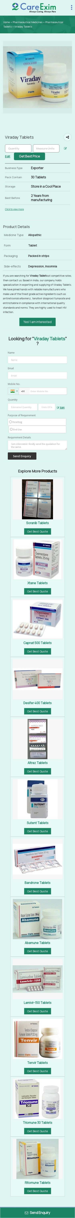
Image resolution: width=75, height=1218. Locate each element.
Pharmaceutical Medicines (27, 22)
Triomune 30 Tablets (37, 1123)
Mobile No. (14, 384)
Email (11, 368)
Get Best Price (29, 156)
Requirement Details (19, 437)
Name (11, 352)
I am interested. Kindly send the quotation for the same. (37, 445)
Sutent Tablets (37, 823)
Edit (61, 407)
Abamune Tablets (37, 943)
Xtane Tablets (37, 583)
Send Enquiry (37, 1212)
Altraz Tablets (38, 763)
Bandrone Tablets (37, 883)
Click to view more (14, 209)
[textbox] (46, 148)
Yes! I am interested (37, 322)
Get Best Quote (37, 531)
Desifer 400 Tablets (37, 703)
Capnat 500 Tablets (37, 643)
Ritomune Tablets (37, 1183)
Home (6, 22)
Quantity (12, 399)
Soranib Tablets (37, 523)
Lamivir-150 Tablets (37, 1003)
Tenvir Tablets (37, 1063)
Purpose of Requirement (22, 415)
